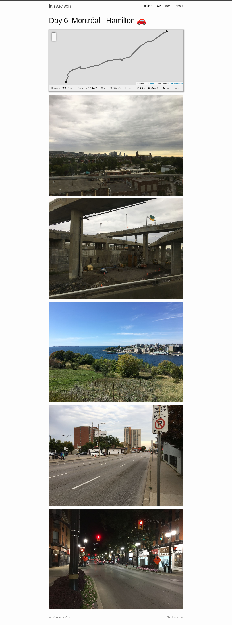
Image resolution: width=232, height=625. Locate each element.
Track (176, 88)
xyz (158, 5)
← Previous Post (60, 617)
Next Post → (175, 617)
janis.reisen (60, 6)
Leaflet (151, 83)
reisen (148, 5)
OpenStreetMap (175, 83)
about (179, 5)
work (168, 5)
